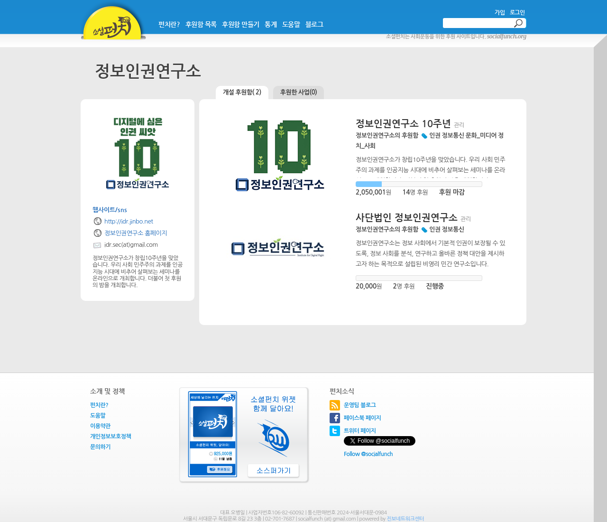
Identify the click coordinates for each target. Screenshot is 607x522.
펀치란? (169, 24)
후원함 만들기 (240, 24)
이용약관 (100, 426)
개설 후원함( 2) (242, 92)
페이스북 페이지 (362, 418)
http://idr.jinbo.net (128, 221)
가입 (500, 12)
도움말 (291, 24)
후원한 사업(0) (298, 92)
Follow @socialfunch (368, 454)
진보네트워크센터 (405, 519)
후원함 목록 (201, 24)
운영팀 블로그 (360, 405)
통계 (270, 24)
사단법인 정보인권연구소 (407, 217)
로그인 (517, 12)
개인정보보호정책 (110, 436)
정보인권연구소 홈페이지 (135, 233)
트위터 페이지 (360, 431)
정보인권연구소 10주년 (403, 123)
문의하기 (100, 447)
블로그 (314, 24)
